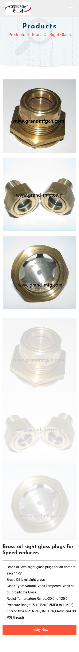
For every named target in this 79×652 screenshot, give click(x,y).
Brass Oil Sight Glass (51, 34)
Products (16, 34)
